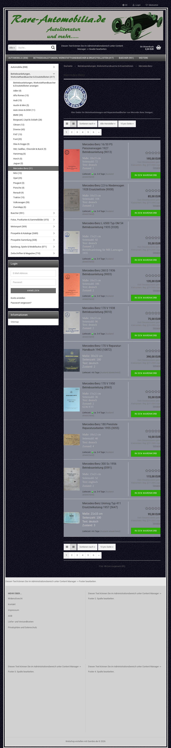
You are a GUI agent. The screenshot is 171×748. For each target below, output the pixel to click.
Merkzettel (152, 5)
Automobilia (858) (18, 58)
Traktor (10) (19, 197)
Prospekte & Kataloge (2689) (24, 233)
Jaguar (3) (18, 163)
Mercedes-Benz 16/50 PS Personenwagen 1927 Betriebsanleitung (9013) (97, 148)
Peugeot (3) (18, 183)
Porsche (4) (18, 187)
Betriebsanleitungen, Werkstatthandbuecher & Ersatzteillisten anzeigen (34, 84)
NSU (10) (17, 173)
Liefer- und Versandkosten (20, 621)
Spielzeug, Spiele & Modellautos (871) (29, 246)
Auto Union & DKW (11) (24, 110)
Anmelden (33, 290)
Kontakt (11, 604)
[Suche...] (12, 48)
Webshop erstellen (75, 741)
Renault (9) (18, 192)
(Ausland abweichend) (110, 372)
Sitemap (15, 322)
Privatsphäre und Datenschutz (22, 627)
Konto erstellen (18, 298)
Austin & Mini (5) (21, 105)
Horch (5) (17, 158)
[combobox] (87, 124)
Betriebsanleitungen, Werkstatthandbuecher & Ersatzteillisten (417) (73, 58)
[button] (125, 5)
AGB (10, 616)
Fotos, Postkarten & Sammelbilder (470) (30, 219)
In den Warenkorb (146, 175)
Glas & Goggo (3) (21, 144)
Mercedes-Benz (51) (23, 168)
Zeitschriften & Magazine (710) (25, 253)
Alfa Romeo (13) (21, 95)
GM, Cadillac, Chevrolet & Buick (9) (29, 149)
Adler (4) (17, 90)
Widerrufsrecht (15, 598)
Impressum (13, 610)
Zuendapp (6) (19, 207)
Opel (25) (17, 178)
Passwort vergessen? (21, 303)
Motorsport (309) (19, 226)
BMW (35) (18, 115)
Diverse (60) (19, 129)
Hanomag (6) (19, 153)
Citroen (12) (18, 124)
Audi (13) (17, 100)
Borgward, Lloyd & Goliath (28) (27, 119)
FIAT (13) (17, 134)
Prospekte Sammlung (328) (24, 240)
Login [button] (137, 5)
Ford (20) (17, 139)
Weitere (143, 58)
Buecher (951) (126, 58)
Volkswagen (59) (21, 202)
